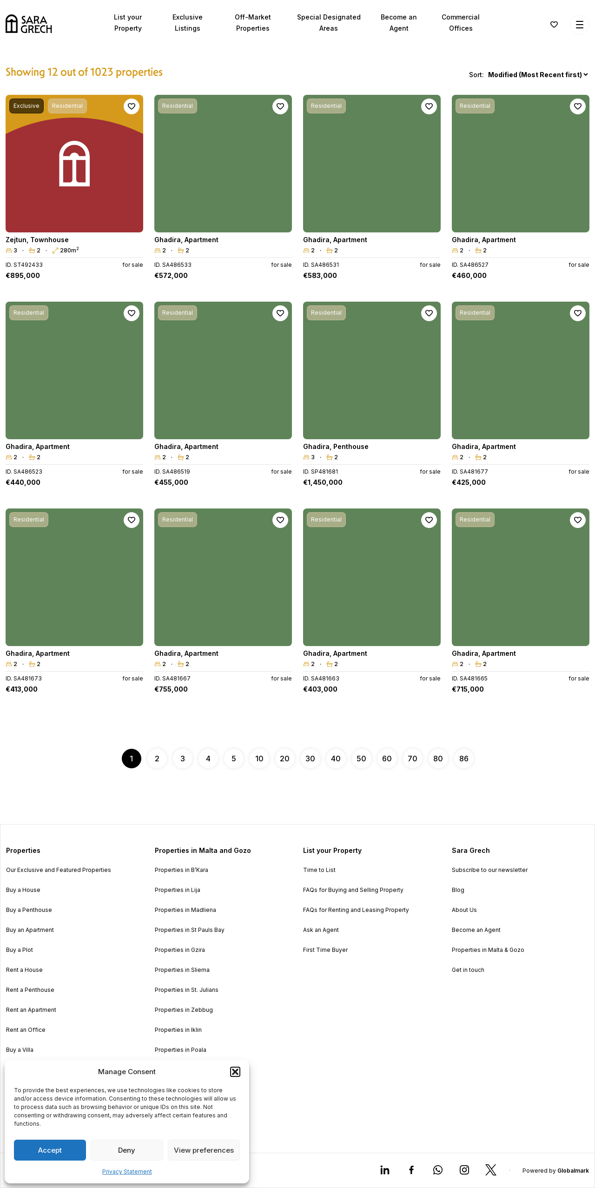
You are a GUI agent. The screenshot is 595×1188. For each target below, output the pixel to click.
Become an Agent (476, 930)
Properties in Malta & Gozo (488, 950)
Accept (50, 1150)
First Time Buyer (325, 950)
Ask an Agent (321, 930)
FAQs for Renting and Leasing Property (356, 910)
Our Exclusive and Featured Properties (58, 870)
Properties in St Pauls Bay (190, 930)
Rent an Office (26, 1030)
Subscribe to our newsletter (490, 870)
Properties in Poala (180, 1050)
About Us (464, 910)
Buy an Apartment (30, 930)
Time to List (319, 870)
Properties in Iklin (178, 1030)
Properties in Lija (177, 890)
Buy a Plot (19, 950)
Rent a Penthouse (30, 990)
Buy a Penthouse (29, 910)
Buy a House (23, 890)
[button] (235, 1071)
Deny (126, 1150)
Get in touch (468, 970)
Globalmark (573, 1170)
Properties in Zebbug (184, 1010)
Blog (458, 890)
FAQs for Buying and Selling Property (353, 890)
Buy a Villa (19, 1050)
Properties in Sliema (182, 970)
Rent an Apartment (31, 1010)
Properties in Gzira (180, 950)
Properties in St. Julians (186, 990)
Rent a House (24, 970)
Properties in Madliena (185, 910)
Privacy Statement (127, 1171)
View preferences (204, 1150)
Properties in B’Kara (181, 870)
